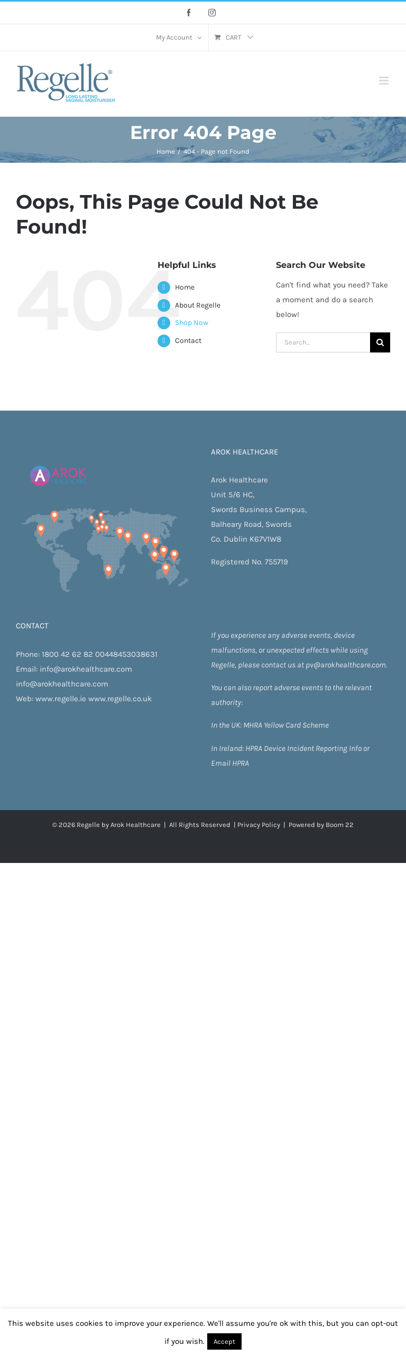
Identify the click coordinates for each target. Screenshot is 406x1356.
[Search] (380, 342)
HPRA (254, 748)
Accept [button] (224, 1341)
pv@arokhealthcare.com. (346, 665)
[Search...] (323, 342)
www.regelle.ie (60, 698)
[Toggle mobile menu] (384, 80)
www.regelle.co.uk (120, 698)
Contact (188, 340)
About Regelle (197, 305)
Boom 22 (340, 825)
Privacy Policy (258, 825)
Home (185, 287)
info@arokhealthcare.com (86, 669)
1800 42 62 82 (67, 654)
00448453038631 (126, 654)
